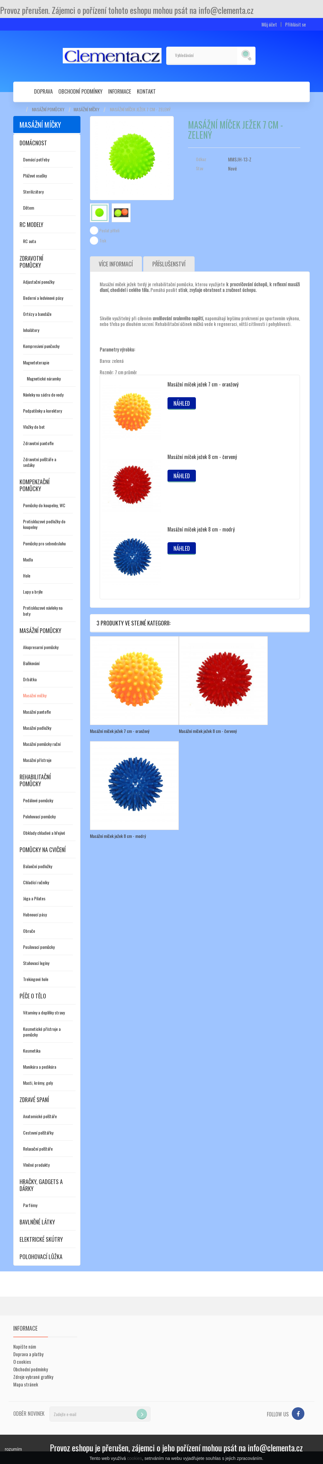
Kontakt (146, 91)
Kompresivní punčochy (41, 346)
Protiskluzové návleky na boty (42, 610)
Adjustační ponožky (38, 281)
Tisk (102, 240)
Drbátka (30, 679)
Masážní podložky (37, 727)
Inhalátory (31, 330)
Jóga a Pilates (34, 898)
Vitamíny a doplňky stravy (44, 1012)
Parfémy (30, 1205)
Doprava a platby (28, 1354)
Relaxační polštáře (38, 1148)
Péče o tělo (33, 996)
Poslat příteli (109, 230)
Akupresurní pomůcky (40, 647)
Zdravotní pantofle (38, 443)
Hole (26, 575)
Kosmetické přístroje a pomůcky (42, 1031)
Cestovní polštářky (38, 1132)
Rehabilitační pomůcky (35, 780)
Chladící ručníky (36, 882)
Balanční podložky (37, 866)
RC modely (31, 224)
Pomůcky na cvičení (43, 849)
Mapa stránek (25, 1384)
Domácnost (33, 143)
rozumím (13, 1449)
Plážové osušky (35, 175)
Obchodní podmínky (80, 91)
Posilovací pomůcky (39, 947)
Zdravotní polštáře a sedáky (39, 462)
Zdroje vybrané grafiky (33, 1376)
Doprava (43, 91)
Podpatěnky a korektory (42, 410)
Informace (119, 91)
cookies (134, 1458)
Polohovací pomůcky (39, 816)
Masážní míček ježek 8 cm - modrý (201, 529)
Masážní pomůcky (48, 109)
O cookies (22, 1361)
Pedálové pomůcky (38, 800)
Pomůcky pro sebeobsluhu (44, 543)
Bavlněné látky (37, 1222)
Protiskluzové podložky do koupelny (44, 524)
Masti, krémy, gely (38, 1082)
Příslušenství (169, 264)
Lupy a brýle (33, 591)
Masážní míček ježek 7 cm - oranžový (202, 384)
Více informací (116, 264)
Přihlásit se (295, 24)
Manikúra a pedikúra (39, 1066)
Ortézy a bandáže (37, 314)
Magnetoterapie (36, 362)
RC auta (29, 241)
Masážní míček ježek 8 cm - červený (202, 457)
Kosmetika (31, 1050)
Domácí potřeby (36, 159)
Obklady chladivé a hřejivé (44, 832)
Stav (199, 168)
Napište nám (24, 1346)
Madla (28, 559)
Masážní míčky (86, 109)
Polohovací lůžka (41, 1256)
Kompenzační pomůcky (35, 485)
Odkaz (201, 159)
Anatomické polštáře (40, 1116)
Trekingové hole (35, 979)
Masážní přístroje (37, 760)
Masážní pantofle (37, 711)
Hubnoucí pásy (35, 914)
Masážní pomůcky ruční (42, 744)
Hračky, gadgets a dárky (41, 1185)
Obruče (29, 930)
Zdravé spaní (34, 1099)
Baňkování (31, 663)
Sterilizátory (33, 191)
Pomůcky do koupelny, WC (44, 505)
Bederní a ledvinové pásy (43, 297)
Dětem (28, 207)
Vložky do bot (34, 426)
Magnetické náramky (44, 378)
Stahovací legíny (36, 963)
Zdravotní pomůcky (31, 261)
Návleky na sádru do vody (43, 394)
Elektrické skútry (41, 1239)
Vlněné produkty (36, 1164)
